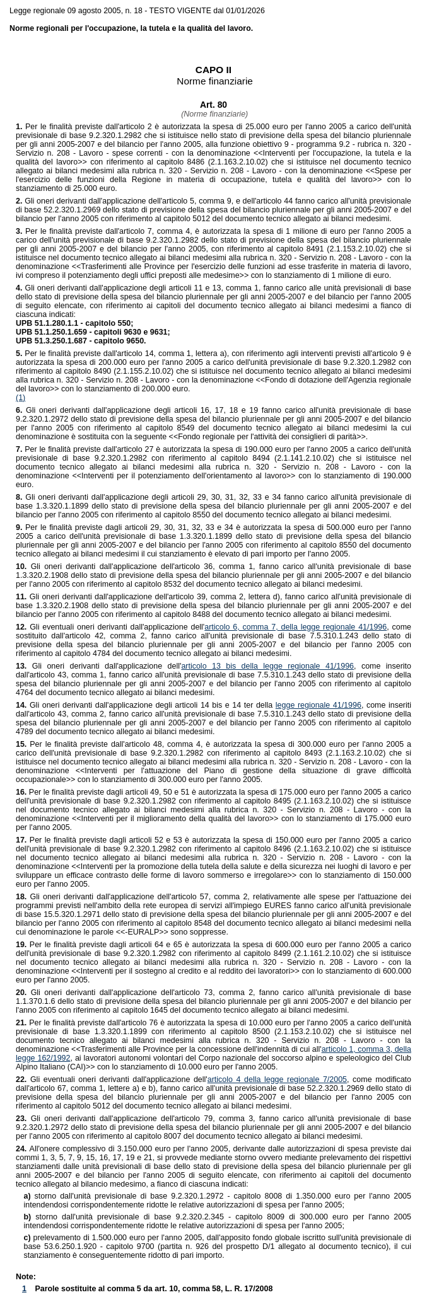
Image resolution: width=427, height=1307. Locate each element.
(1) (20, 397)
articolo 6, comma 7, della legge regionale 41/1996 (295, 627)
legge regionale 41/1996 (318, 705)
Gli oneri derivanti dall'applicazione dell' (98, 666)
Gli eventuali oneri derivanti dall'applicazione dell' (110, 627)
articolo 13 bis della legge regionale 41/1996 (267, 666)
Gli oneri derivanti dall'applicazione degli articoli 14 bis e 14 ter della (146, 705)
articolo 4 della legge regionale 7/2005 (277, 1079)
